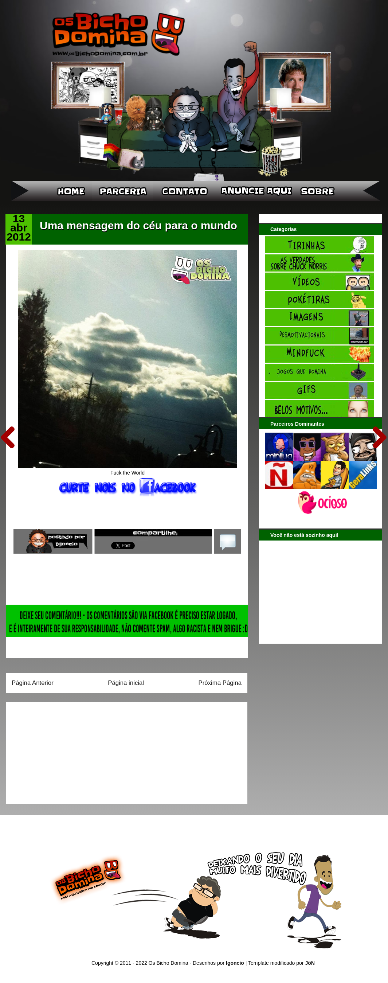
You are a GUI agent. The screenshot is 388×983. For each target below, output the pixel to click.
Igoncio (235, 963)
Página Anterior (33, 682)
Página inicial (126, 682)
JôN (309, 963)
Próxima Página (220, 682)
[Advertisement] (57, 750)
